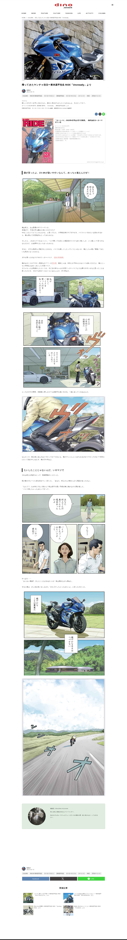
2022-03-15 (30, 92)
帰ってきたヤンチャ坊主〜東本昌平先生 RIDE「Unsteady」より (57, 84)
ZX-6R (54, 263)
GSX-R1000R (58, 257)
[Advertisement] (43, 851)
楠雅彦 (29, 90)
